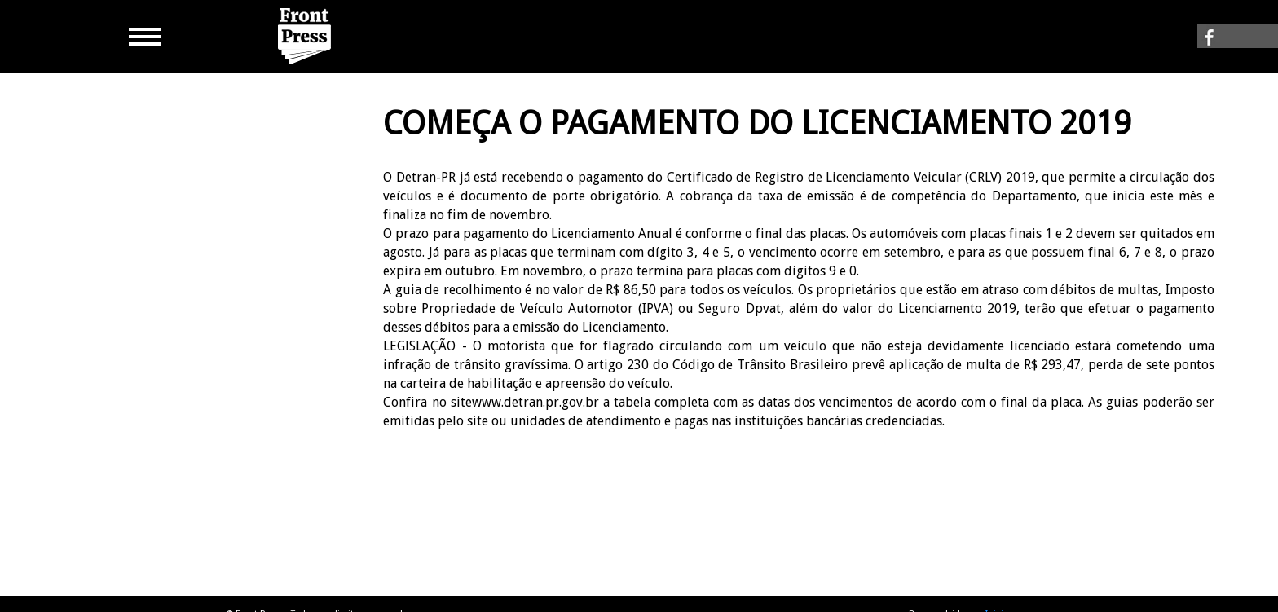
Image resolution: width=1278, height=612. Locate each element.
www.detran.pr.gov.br (535, 402)
